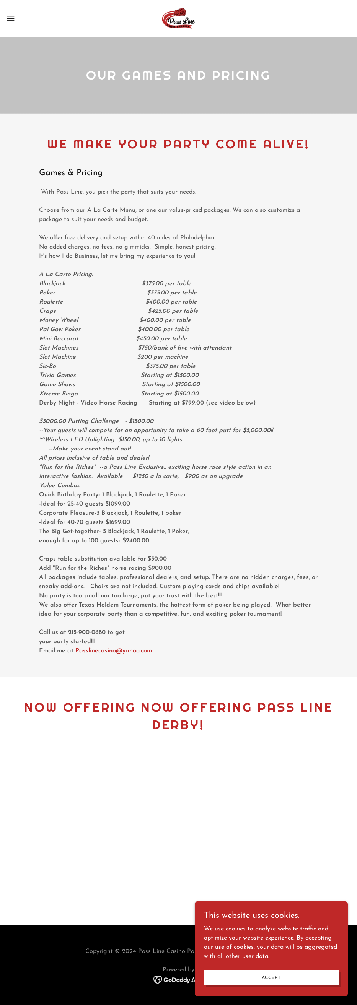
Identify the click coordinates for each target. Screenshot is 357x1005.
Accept (271, 977)
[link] (178, 18)
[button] (29, 18)
